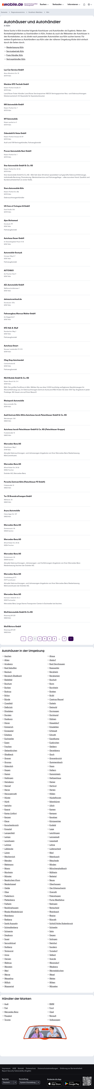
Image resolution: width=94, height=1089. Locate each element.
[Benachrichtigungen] (84, 4)
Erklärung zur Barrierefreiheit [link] (71, 1068)
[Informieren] (74, 4)
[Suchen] (44, 4)
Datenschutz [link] (31, 1068)
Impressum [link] (6, 1068)
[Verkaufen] (58, 4)
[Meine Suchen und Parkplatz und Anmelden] (90, 4)
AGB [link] (14, 1068)
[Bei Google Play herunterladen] (72, 1083)
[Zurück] (23, 639)
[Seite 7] (64, 639)
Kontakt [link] (21, 1068)
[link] (17, 151)
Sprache (5, 1079)
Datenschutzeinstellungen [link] (48, 1068)
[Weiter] (70, 639)
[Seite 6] (54, 639)
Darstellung (23, 1079)
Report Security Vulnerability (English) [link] (16, 1071)
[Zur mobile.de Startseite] (20, 4)
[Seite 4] (44, 639)
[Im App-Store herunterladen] (55, 1083)
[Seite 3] (40, 639)
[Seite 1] (30, 639)
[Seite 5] (49, 639)
